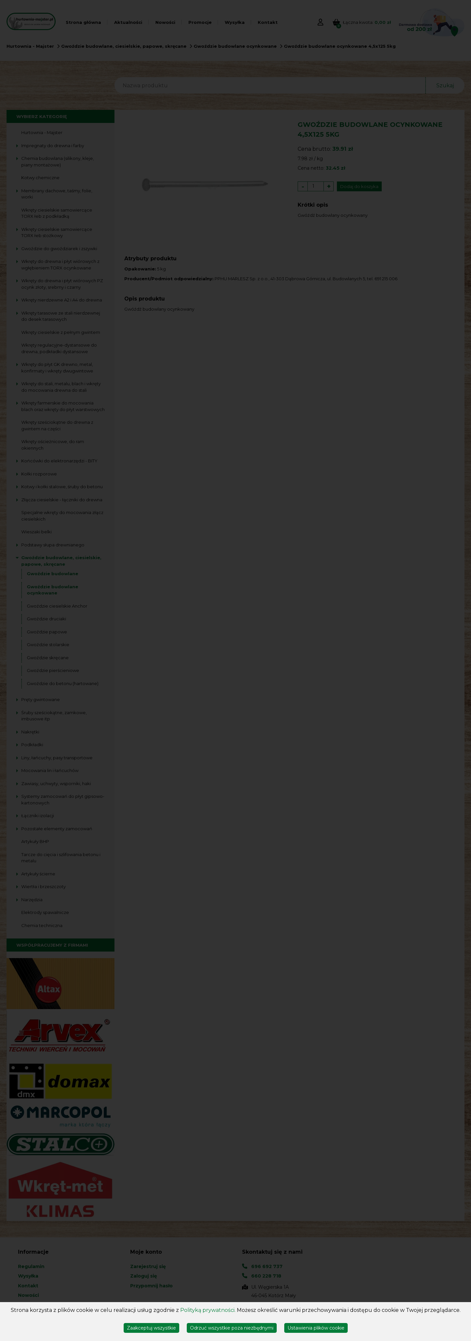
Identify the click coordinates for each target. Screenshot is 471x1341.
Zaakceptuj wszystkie (151, 1328)
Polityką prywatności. (208, 1310)
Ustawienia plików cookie (316, 1328)
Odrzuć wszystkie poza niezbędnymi (231, 1328)
